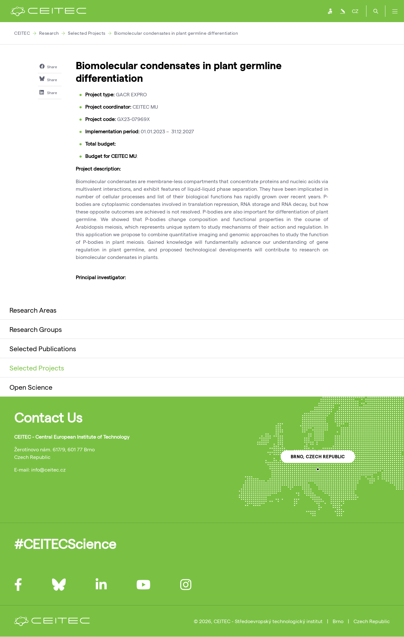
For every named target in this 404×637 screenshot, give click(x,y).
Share (48, 66)
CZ (355, 11)
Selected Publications (42, 348)
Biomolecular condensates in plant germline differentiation (176, 33)
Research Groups (35, 329)
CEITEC (22, 33)
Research (49, 33)
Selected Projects (86, 33)
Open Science (30, 387)
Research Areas (32, 310)
